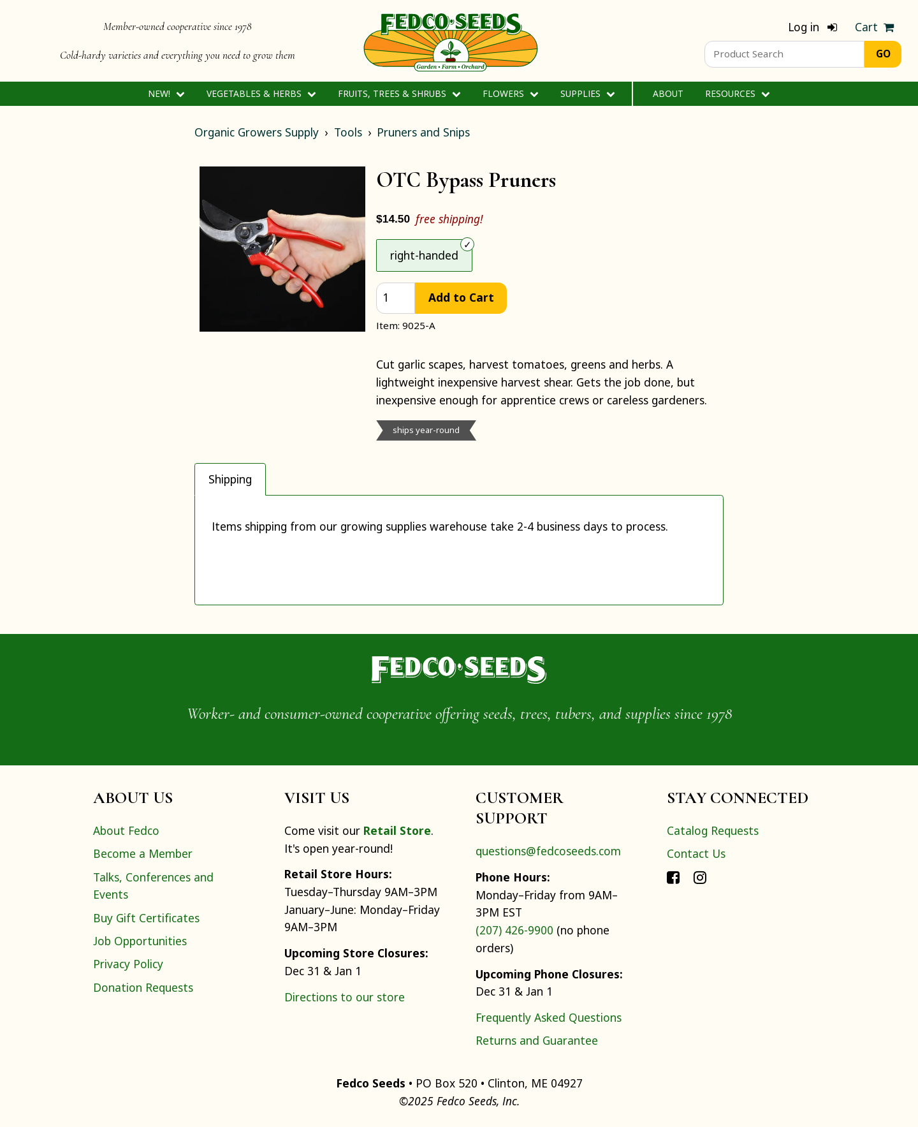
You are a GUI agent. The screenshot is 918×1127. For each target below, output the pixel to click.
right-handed (424, 255)
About (668, 93)
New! (166, 93)
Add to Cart (461, 297)
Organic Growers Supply (256, 132)
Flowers (510, 93)
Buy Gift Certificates (146, 917)
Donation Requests (143, 987)
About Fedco (126, 830)
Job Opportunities (140, 940)
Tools (348, 132)
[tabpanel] (459, 550)
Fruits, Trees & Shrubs (399, 93)
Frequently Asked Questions (549, 1017)
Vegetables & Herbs (261, 93)
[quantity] (395, 298)
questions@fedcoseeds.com (548, 850)
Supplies (587, 93)
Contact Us (696, 853)
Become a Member (143, 853)
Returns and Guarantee (537, 1040)
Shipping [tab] (230, 479)
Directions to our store (344, 997)
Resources (737, 93)
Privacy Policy (128, 963)
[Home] (450, 41)
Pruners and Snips (423, 132)
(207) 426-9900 (514, 930)
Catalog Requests (713, 830)
